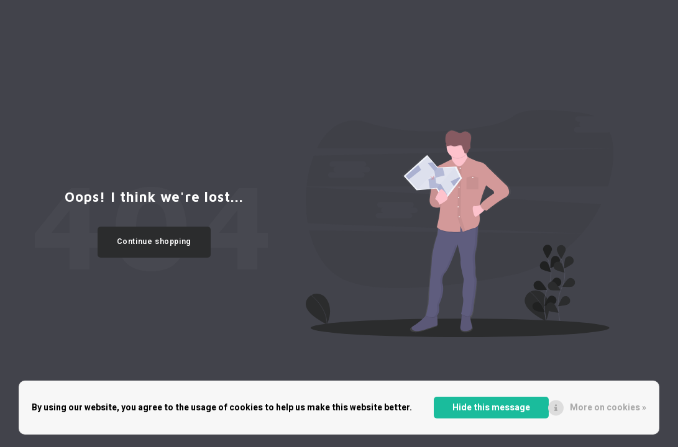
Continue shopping (154, 241)
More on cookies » (608, 407)
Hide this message (491, 407)
